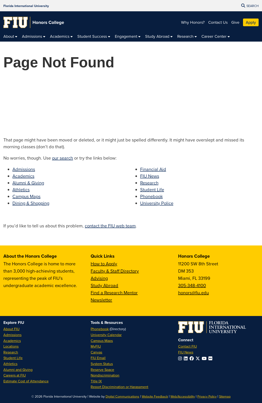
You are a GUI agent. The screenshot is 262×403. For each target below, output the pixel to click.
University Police (156, 203)
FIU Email (98, 357)
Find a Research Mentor (114, 292)
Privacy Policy (207, 396)
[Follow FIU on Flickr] (211, 358)
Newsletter (101, 300)
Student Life (152, 189)
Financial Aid (153, 169)
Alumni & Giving (28, 182)
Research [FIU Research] (10, 352)
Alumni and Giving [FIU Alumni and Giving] (18, 369)
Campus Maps (26, 196)
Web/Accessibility (182, 396)
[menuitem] (10, 36)
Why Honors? (193, 22)
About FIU (11, 328)
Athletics (21, 189)
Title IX (96, 381)
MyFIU (96, 346)
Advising (99, 278)
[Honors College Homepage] (33, 22)
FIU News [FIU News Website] (185, 352)
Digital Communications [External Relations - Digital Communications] (122, 396)
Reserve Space (102, 369)
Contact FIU (187, 346)
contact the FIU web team (110, 225)
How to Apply (104, 263)
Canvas (96, 352)
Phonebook (151, 196)
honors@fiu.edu (193, 292)
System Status (102, 363)
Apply (251, 22)
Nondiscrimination (105, 375)
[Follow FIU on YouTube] (205, 358)
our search (62, 158)
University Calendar (106, 334)
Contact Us (218, 22)
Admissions (23, 169)
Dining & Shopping (30, 203)
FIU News (149, 176)
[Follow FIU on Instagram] (181, 358)
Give (235, 22)
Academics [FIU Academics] (12, 340)
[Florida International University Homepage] (26, 6)
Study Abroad (104, 285)
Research (149, 182)
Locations (11, 346)
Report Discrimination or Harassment (119, 386)
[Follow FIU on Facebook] (192, 358)
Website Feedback (155, 396)
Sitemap (225, 396)
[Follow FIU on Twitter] (199, 358)
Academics (23, 176)
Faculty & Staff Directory (115, 271)
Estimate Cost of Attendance (26, 381)
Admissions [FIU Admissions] (12, 334)
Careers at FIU (14, 375)
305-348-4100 (192, 285)
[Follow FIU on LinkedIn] (186, 358)
